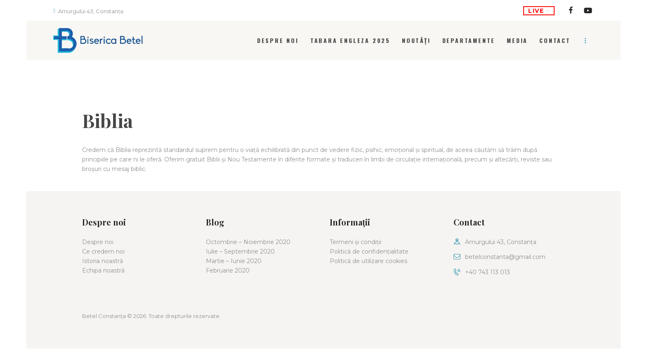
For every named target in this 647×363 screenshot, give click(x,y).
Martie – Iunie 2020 (234, 261)
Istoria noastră (102, 261)
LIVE (538, 10)
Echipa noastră (103, 270)
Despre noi (97, 242)
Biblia (107, 120)
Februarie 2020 (228, 270)
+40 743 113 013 (487, 272)
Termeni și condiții (355, 242)
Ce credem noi (103, 251)
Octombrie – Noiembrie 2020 (248, 242)
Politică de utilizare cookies (368, 261)
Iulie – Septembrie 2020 (240, 251)
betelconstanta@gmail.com (505, 257)
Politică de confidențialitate (369, 251)
